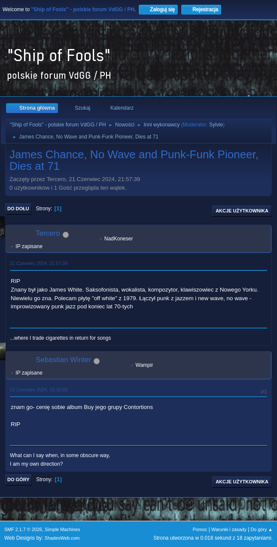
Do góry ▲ (262, 529)
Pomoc (200, 529)
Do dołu (18, 208)
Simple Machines (62, 529)
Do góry (18, 479)
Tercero (48, 233)
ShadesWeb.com (62, 538)
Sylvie (216, 125)
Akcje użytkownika (242, 210)
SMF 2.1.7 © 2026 (23, 529)
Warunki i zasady (229, 529)
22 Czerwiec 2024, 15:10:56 (38, 389)
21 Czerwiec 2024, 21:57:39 (38, 263)
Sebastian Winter (63, 360)
